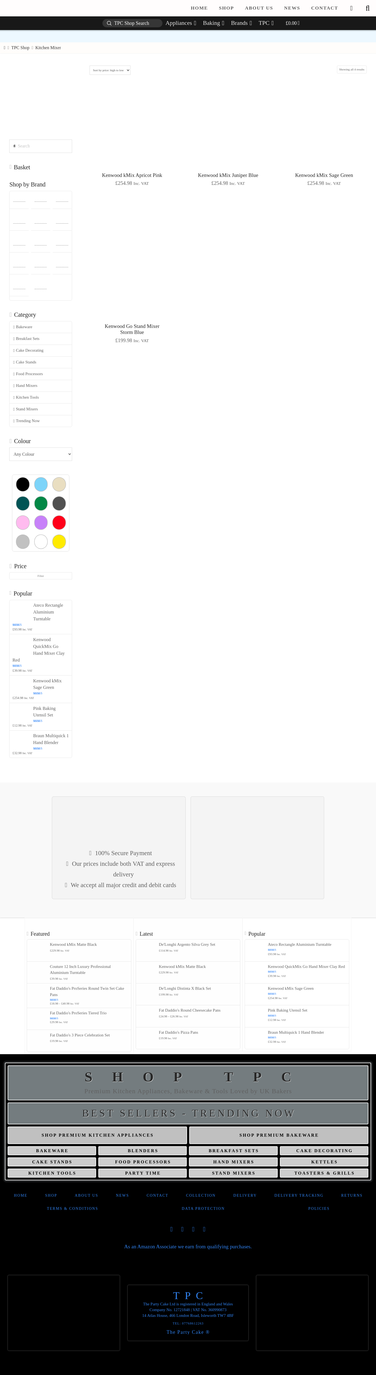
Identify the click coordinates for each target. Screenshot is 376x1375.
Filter (40, 575)
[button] (367, 8)
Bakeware (22, 327)
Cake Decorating (28, 350)
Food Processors (28, 374)
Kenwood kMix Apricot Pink (132, 175)
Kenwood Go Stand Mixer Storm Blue (132, 329)
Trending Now (26, 421)
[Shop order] (110, 70)
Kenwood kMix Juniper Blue (228, 175)
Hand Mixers (25, 385)
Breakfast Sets (26, 338)
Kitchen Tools (26, 397)
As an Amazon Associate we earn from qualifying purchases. (188, 1246)
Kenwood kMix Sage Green (324, 175)
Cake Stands (24, 362)
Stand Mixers (25, 409)
